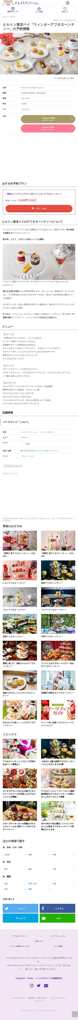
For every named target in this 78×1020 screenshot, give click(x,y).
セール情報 (39, 9)
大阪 (6, 884)
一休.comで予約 (48, 119)
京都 (54, 884)
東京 (6, 869)
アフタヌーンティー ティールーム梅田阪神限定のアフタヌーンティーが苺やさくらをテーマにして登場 (57, 794)
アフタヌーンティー (12, 466)
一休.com (24, 456)
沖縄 (54, 855)
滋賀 (30, 889)
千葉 (27, 444)
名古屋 (6, 855)
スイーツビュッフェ (58, 936)
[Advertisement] (20, 158)
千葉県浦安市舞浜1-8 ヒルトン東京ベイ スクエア (40, 451)
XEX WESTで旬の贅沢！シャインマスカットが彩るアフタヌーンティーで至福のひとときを (57, 826)
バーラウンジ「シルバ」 (30, 432)
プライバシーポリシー (58, 998)
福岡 (30, 855)
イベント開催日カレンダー (20, 946)
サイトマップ (39, 1001)
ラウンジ (25, 109)
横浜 (30, 869)
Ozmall (32, 456)
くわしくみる (40, 208)
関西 (9, 876)
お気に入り (39, 941)
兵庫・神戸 (32, 884)
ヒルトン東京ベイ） (48, 432)
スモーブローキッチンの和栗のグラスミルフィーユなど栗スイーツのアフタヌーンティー (19, 826)
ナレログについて (18, 998)
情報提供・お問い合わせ (37, 998)
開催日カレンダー (13, 9)
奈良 (6, 889)
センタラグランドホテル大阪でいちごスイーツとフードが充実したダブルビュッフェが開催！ (19, 794)
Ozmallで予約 (48, 128)
